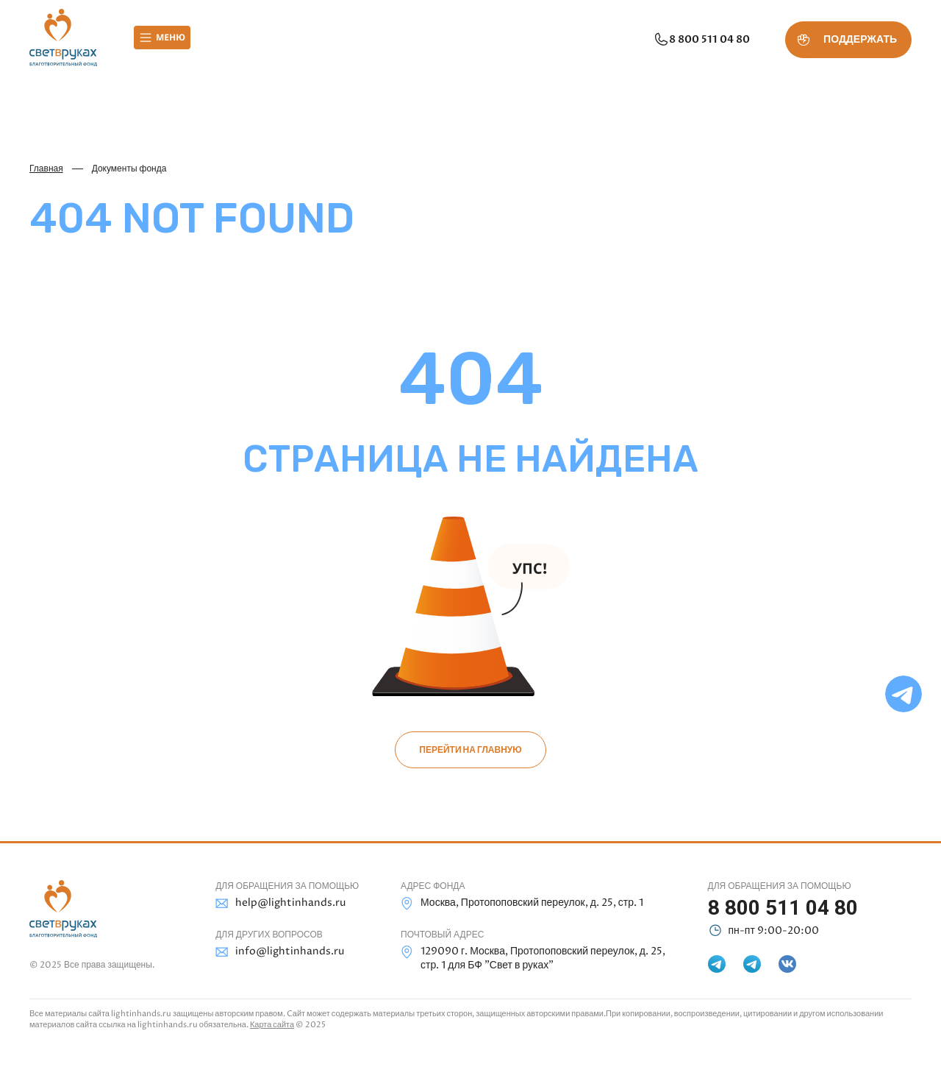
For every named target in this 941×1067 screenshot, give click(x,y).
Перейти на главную (470, 750)
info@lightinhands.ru (279, 952)
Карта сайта (272, 1024)
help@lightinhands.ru (280, 903)
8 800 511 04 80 (701, 40)
